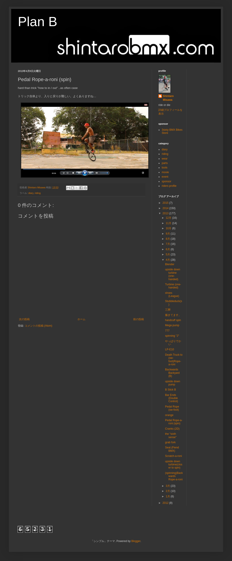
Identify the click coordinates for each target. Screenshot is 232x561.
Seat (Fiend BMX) (172, 449)
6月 (168, 249)
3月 (168, 485)
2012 (166, 502)
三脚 (167, 309)
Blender (169, 264)
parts (165, 163)
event (165, 176)
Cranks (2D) (172, 428)
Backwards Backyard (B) (172, 373)
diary (30, 193)
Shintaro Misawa (168, 98)
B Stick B (170, 389)
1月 (168, 496)
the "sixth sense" (170, 435)
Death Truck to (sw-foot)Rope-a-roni (173, 359)
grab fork (170, 442)
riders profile (169, 185)
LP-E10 (169, 349)
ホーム (81, 319)
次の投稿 (24, 319)
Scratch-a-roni (173, 456)
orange (169, 415)
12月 (169, 217)
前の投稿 (138, 319)
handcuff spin (173, 320)
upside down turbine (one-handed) (172, 274)
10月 (169, 228)
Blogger (136, 541)
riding (38, 193)
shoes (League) (172, 294)
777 (167, 330)
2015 (166, 202)
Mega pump (172, 325)
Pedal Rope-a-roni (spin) (173, 422)
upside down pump (172, 383)
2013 (166, 213)
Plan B (37, 21)
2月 (168, 491)
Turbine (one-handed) (173, 286)
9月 (168, 233)
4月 (168, 259)
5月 (168, 254)
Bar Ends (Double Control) (171, 398)
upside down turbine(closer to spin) (173, 464)
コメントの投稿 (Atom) (38, 325)
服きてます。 (173, 315)
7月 (168, 244)
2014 (166, 208)
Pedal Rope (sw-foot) (172, 408)
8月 (168, 238)
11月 (169, 223)
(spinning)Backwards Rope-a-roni (174, 476)
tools (164, 167)
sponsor (166, 181)
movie (165, 172)
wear (165, 158)
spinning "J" (172, 335)
